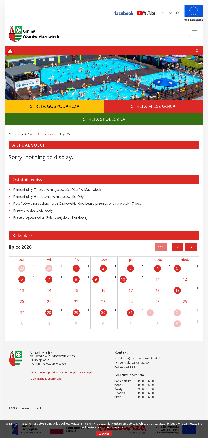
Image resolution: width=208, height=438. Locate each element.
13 (22, 290)
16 (103, 290)
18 (158, 290)
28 (49, 312)
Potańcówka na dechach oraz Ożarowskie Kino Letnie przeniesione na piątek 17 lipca (77, 203)
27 (22, 312)
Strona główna (46, 134)
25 (158, 301)
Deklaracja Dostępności (46, 379)
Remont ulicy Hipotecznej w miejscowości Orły (48, 196)
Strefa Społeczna (104, 119)
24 (130, 301)
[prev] (177, 247)
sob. (158, 259)
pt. (131, 259)
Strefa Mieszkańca (153, 106)
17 (130, 290)
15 (76, 290)
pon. (22, 259)
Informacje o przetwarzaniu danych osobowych (62, 372)
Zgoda (104, 433)
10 (123, 279)
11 (158, 279)
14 (49, 290)
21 (49, 301)
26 (185, 301)
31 (130, 312)
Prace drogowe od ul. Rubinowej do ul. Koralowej (50, 217)
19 (177, 290)
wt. (49, 259)
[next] (191, 247)
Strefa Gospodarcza (54, 106)
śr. (77, 259)
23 (103, 301)
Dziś (161, 247)
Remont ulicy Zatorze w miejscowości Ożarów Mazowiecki (57, 189)
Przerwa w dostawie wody (33, 210)
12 (185, 279)
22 (76, 301)
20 (22, 301)
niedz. (186, 259)
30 (49, 268)
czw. (104, 259)
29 (22, 268)
